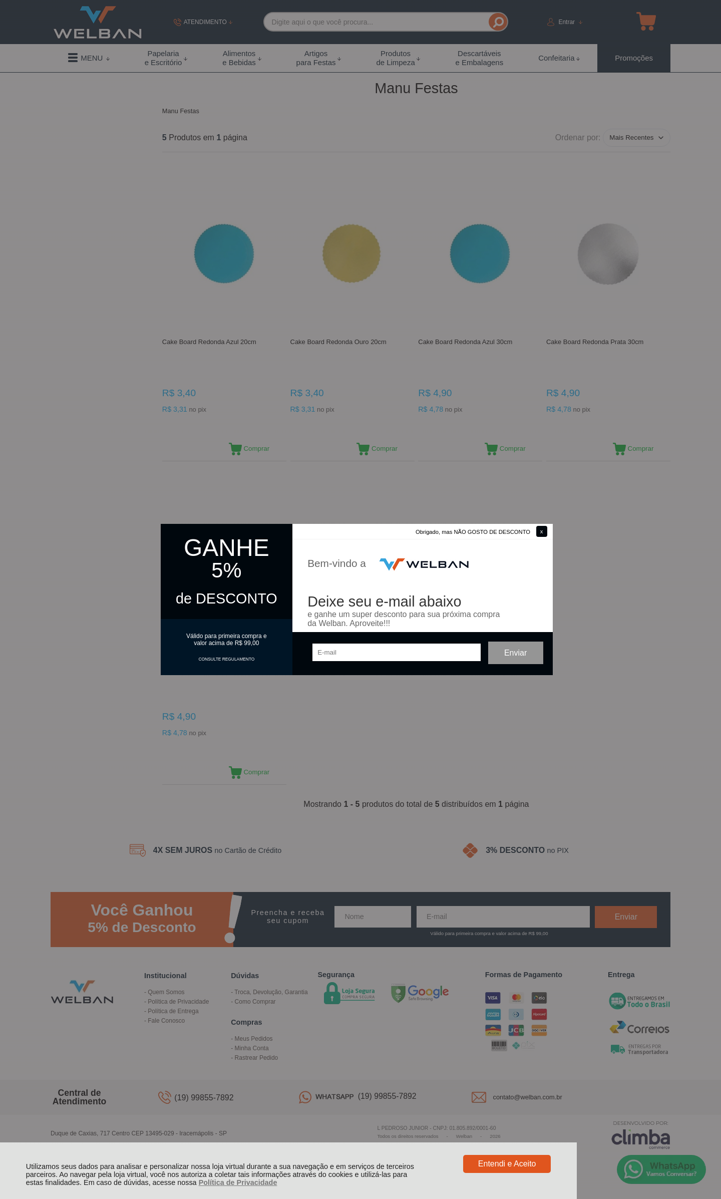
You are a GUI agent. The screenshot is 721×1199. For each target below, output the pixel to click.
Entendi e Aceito (507, 1163)
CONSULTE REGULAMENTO (226, 659)
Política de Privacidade (238, 1182)
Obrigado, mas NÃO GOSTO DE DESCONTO (473, 532)
